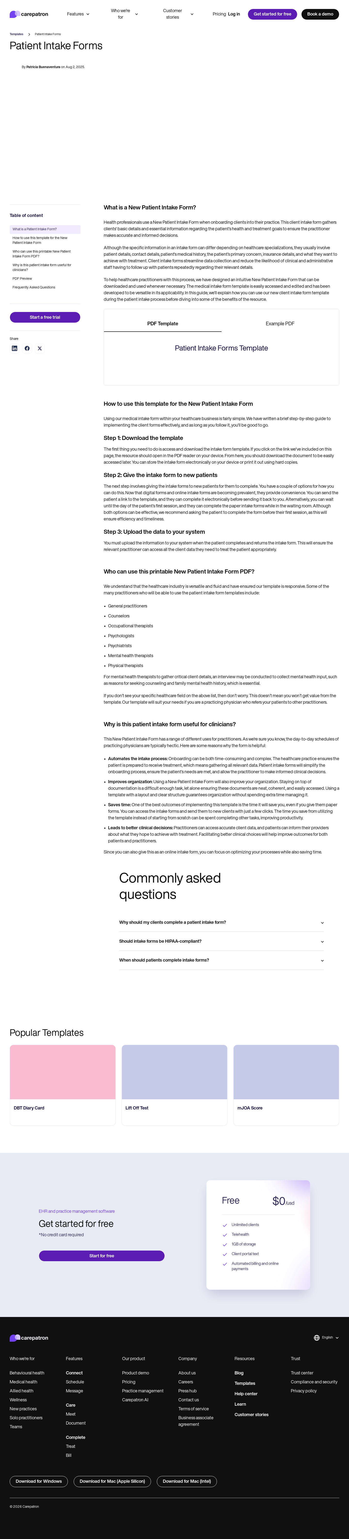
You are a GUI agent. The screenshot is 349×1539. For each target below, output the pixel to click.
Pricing (219, 14)
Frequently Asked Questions (34, 287)
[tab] (163, 324)
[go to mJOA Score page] (286, 1376)
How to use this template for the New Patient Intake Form (40, 240)
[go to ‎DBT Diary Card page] (62, 1376)
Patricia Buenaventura (43, 67)
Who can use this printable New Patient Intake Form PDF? (42, 254)
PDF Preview (22, 279)
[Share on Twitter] (39, 348)
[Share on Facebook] (27, 348)
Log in (234, 14)
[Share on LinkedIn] (14, 348)
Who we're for (124, 14)
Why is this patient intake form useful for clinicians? (42, 267)
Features (78, 14)
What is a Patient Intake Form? (35, 229)
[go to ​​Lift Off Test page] (174, 1376)
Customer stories (178, 14)
